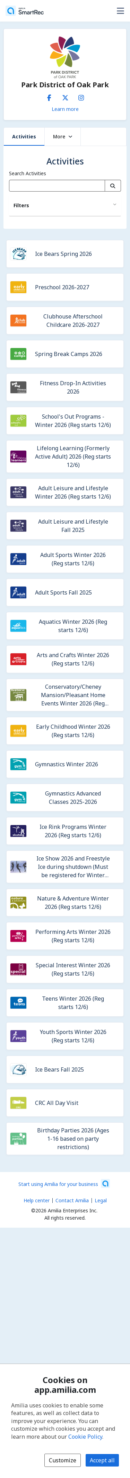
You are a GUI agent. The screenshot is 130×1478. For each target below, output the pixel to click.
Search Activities (27, 173)
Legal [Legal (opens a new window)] (101, 1200)
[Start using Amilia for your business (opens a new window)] (64, 1183)
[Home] (25, 11)
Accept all (102, 1460)
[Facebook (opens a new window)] (49, 96)
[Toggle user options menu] (120, 11)
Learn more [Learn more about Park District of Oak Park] (65, 108)
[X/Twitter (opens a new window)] (65, 96)
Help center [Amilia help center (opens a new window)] (37, 1200)
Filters (21, 205)
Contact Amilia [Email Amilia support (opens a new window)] (72, 1200)
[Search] (113, 186)
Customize (62, 1460)
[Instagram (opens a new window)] (81, 96)
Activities (24, 136)
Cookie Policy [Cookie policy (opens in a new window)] (85, 1436)
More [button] (62, 136)
